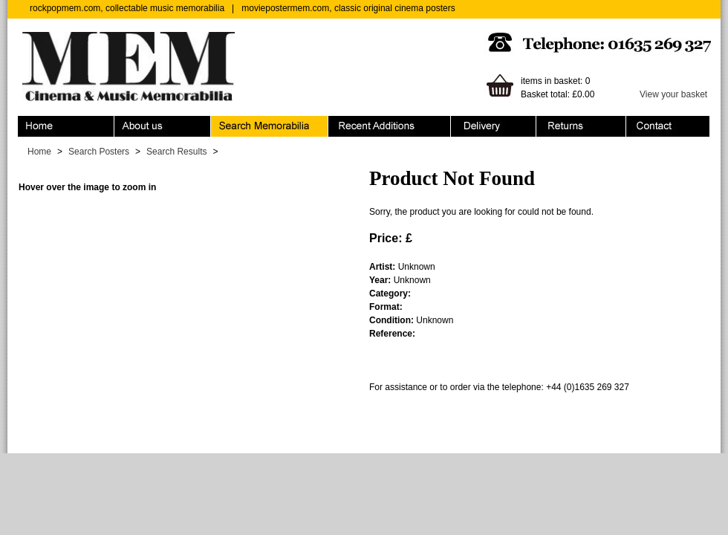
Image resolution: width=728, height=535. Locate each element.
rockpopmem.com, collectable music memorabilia (127, 8)
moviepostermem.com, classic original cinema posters (348, 8)
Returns (581, 126)
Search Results (176, 151)
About (162, 126)
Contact (667, 126)
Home (66, 126)
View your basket (673, 94)
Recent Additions (389, 126)
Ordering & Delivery (493, 126)
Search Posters (98, 151)
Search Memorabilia (269, 126)
